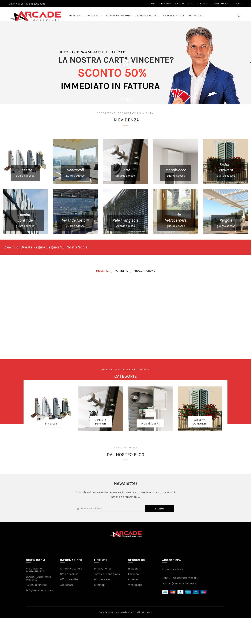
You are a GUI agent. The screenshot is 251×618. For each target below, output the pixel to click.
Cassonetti (93, 15)
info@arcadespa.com (39, 590)
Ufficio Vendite (69, 579)
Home (153, 3)
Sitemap (99, 584)
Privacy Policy (102, 568)
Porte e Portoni (146, 15)
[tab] (102, 271)
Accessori (195, 15)
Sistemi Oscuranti (118, 15)
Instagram (134, 568)
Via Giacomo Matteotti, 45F (35, 570)
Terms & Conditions (107, 574)
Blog (190, 3)
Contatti (237, 3)
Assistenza (67, 584)
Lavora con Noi (220, 3)
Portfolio (202, 3)
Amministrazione (71, 568)
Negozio (179, 3)
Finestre (74, 15)
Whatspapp (135, 584)
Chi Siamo (165, 3)
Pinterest (133, 579)
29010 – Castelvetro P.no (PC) (38, 578)
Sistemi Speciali (173, 15)
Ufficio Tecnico (69, 574)
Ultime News (102, 579)
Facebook (134, 574)
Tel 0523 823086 (36, 585)
